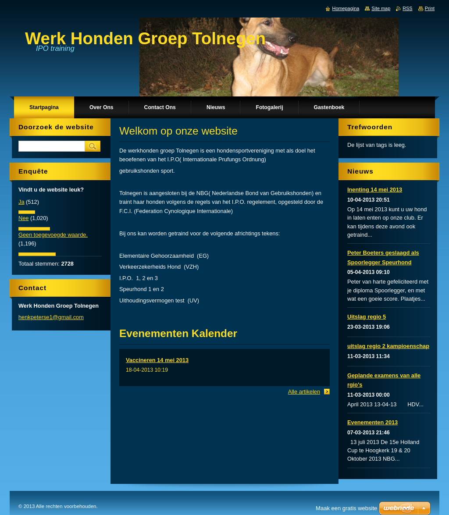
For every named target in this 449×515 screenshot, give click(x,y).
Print (430, 8)
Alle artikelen (304, 391)
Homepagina (346, 8)
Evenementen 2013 (372, 422)
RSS (407, 8)
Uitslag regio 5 (366, 316)
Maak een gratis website (346, 508)
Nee (23, 218)
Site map (380, 8)
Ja (21, 202)
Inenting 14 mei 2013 (374, 189)
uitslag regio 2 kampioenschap (388, 346)
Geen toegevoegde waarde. (53, 234)
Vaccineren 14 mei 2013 (157, 360)
